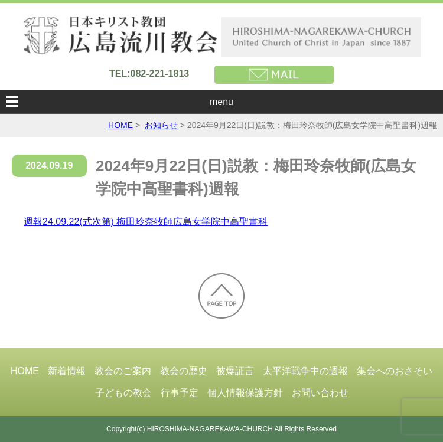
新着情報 (67, 371)
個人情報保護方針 (245, 393)
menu (221, 102)
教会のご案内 (123, 371)
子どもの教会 (123, 393)
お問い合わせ (320, 393)
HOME (120, 125)
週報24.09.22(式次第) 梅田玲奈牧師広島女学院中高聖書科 (146, 222)
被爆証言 (235, 371)
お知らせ (161, 125)
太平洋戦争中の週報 (305, 371)
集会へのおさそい (394, 371)
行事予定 (179, 393)
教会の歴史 (183, 371)
